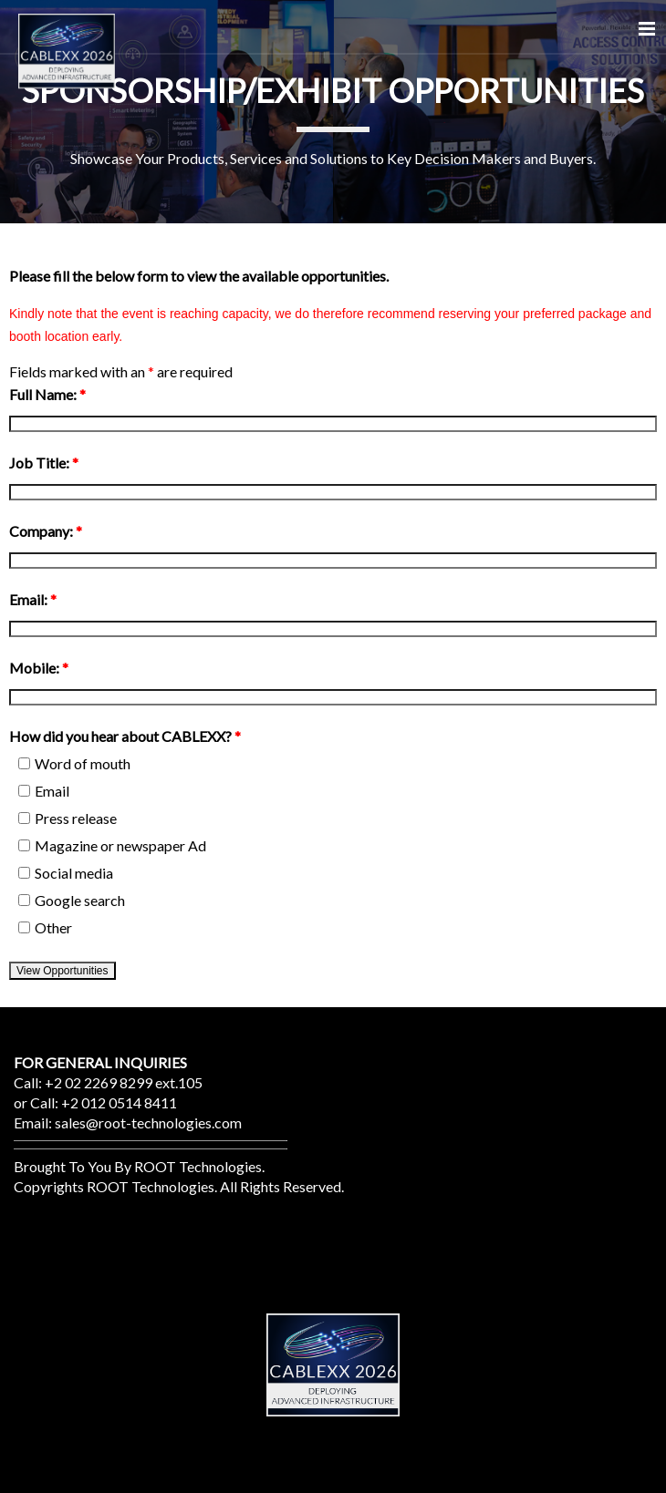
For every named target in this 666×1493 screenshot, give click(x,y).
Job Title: (43, 462)
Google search (71, 900)
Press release (67, 818)
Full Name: (47, 394)
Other (45, 927)
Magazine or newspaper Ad (112, 845)
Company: (45, 531)
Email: (33, 599)
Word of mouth (74, 763)
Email (43, 790)
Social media (65, 872)
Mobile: (38, 667)
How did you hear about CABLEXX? (125, 736)
